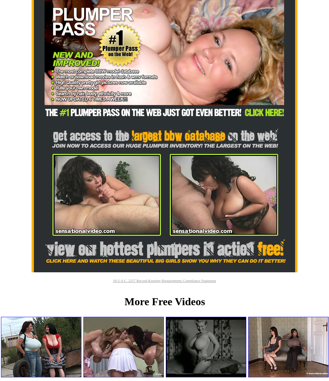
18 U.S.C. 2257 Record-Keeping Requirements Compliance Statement (164, 281)
